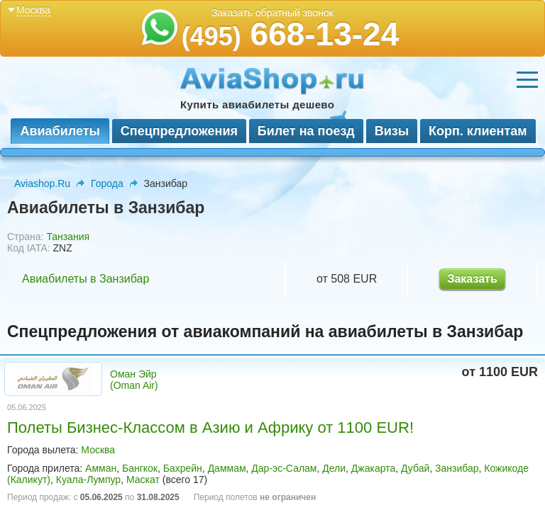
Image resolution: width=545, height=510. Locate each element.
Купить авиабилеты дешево (257, 104)
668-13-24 (291, 34)
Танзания (67, 236)
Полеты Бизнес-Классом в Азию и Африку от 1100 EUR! (210, 427)
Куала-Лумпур (88, 479)
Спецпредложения (179, 131)
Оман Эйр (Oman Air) (134, 379)
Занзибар (456, 468)
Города (107, 183)
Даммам (227, 468)
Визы (392, 131)
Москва (98, 449)
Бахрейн (182, 468)
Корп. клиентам (478, 131)
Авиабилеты (59, 131)
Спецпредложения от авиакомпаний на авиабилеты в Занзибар (265, 331)
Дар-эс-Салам (283, 468)
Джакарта (373, 468)
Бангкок (140, 468)
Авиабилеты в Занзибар (85, 279)
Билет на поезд (306, 131)
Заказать (472, 279)
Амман (100, 468)
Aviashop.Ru (42, 183)
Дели (334, 468)
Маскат (143, 479)
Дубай (415, 468)
